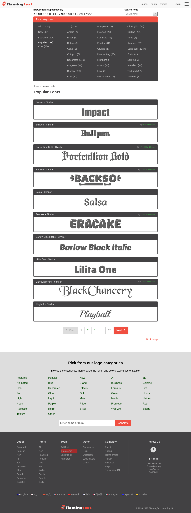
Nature (147, 398)
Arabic (70, 32)
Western (131, 76)
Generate (123, 423)
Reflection (22, 408)
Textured (132, 71)
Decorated (72, 59)
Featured (43, 37)
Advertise (109, 462)
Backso (40, 169)
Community (88, 447)
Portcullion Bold (44, 147)
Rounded (132, 43)
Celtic (70, 48)
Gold (82, 393)
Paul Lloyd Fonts (148, 147)
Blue (50, 383)
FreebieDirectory (154, 466)
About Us (109, 447)
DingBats (72, 65)
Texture (21, 414)
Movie (114, 398)
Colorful (147, 383)
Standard (132, 65)
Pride (83, 403)
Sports (146, 408)
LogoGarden (153, 469)
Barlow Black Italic (45, 236)
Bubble (71, 43)
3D (68, 26)
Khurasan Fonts (148, 169)
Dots (69, 76)
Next (121, 330)
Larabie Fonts (149, 125)
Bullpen (40, 124)
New (40, 32)
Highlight (102, 59)
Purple (52, 403)
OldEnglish (133, 26)
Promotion (117, 403)
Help (85, 451)
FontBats (102, 37)
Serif (129, 59)
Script (130, 54)
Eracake (40, 214)
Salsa (39, 192)
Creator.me (66, 451)
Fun (19, 393)
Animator (65, 458)
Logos (144, 4)
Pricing (163, 4)
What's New (89, 458)
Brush (70, 37)
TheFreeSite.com (153, 463)
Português (112, 494)
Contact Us (112, 470)
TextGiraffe (154, 472)
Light (19, 398)
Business (116, 383)
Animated (22, 383)
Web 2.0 (116, 408)
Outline (131, 32)
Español (141, 494)
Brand (83, 383)
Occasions (88, 455)
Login (178, 4)
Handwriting (103, 54)
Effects (84, 388)
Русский (127, 494)
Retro (130, 37)
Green (114, 393)
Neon (20, 403)
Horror (100, 65)
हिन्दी (86, 494)
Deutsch (73, 494)
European (102, 26)
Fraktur (101, 43)
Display (71, 71)
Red (145, 403)
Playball (40, 304)
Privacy (108, 458)
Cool (40, 46)
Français (59, 494)
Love (100, 71)
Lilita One (41, 259)
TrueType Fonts (148, 282)
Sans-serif (132, 48)
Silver (83, 408)
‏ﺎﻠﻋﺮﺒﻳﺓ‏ (35, 494)
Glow (51, 393)
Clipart (86, 462)
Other (51, 414)
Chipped (71, 54)
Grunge (101, 48)
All (39, 26)
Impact (39, 102)
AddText (65, 447)
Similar (49, 102)
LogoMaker (66, 455)
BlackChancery (44, 281)
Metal (83, 398)
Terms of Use (111, 455)
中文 (47, 494)
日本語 (97, 494)
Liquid (51, 398)
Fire (145, 388)
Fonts (154, 4)
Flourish (101, 32)
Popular (52, 377)
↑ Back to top (151, 339)
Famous (116, 388)
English (22, 494)
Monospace (103, 76)
